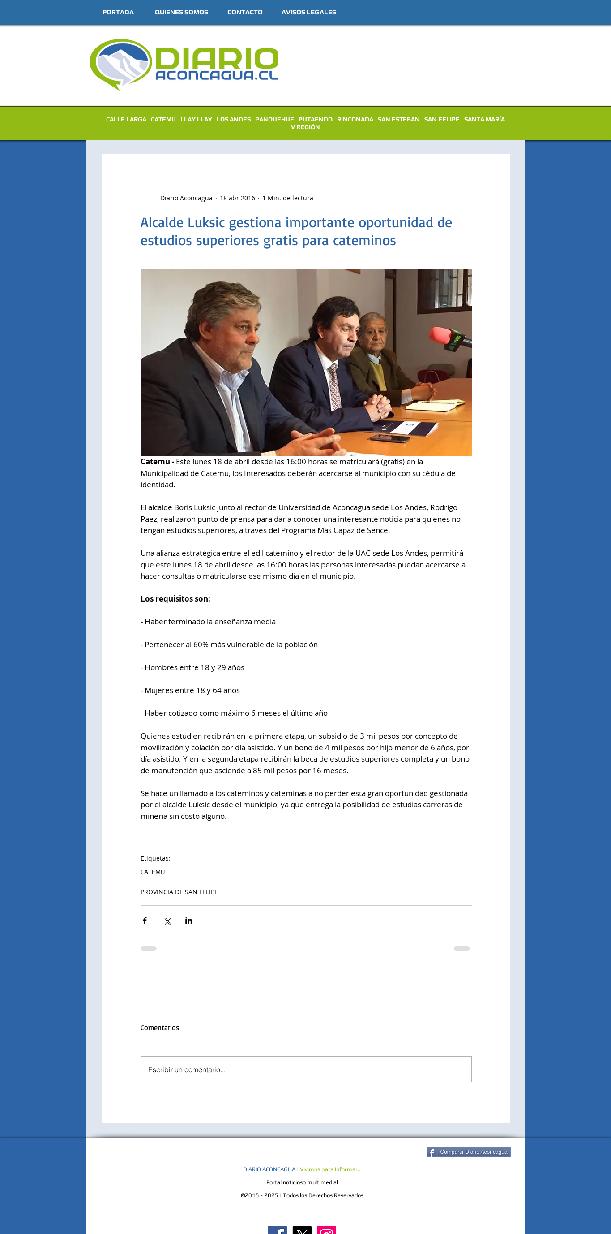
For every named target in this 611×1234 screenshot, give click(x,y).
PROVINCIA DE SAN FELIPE (179, 892)
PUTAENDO (316, 119)
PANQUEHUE (274, 119)
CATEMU (163, 119)
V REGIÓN (305, 126)
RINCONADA (355, 119)
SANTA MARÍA (484, 119)
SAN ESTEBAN (399, 119)
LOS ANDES (234, 119)
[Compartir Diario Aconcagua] (469, 1152)
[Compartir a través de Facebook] (145, 920)
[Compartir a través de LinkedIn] (188, 920)
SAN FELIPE (442, 119)
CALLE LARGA (126, 119)
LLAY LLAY (196, 119)
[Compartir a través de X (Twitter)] (166, 920)
